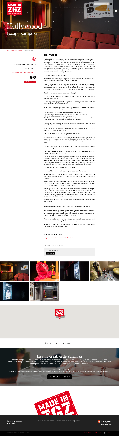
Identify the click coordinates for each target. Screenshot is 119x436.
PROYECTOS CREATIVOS (37, 8)
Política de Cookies (99, 433)
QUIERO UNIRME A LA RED (59, 377)
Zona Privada (108, 433)
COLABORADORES (70, 421)
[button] (59, 315)
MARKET (81, 8)
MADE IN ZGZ (57, 8)
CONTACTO (77, 421)
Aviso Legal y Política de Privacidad (86, 433)
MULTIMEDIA (90, 8)
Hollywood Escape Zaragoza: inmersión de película (58, 238)
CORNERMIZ (66, 8)
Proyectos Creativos (16, 50)
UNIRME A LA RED (106, 8)
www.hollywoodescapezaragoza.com (22, 72)
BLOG (97, 8)
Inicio (8, 50)
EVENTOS (48, 8)
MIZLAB (74, 8)
